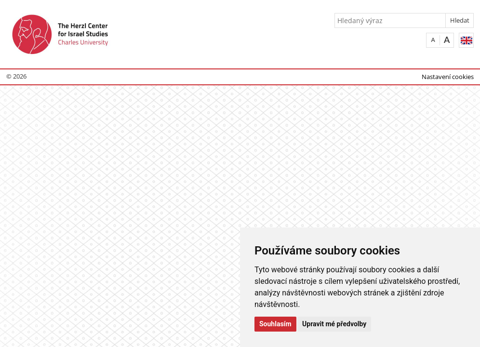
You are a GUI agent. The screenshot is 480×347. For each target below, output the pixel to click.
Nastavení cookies (448, 76)
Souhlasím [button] (275, 324)
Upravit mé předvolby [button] (334, 324)
